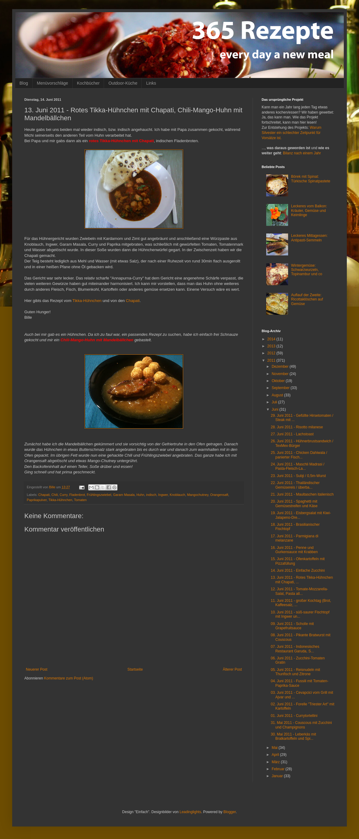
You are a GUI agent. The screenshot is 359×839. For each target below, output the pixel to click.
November (281, 374)
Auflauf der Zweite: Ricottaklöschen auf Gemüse (307, 299)
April (276, 755)
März (276, 762)
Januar (278, 776)
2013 (272, 346)
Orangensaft (219, 495)
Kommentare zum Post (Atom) (68, 678)
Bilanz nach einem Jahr (302, 153)
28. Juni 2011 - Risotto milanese (297, 427)
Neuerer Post (36, 669)
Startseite (135, 669)
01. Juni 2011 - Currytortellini (294, 716)
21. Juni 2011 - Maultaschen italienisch (302, 494)
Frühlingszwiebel (99, 495)
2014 (272, 339)
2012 (272, 353)
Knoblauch (177, 495)
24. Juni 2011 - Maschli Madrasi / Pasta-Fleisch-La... (297, 466)
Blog (23, 83)
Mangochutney (197, 495)
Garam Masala (124, 495)
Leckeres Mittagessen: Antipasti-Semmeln (309, 237)
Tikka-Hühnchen (87, 300)
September (281, 388)
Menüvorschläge (52, 83)
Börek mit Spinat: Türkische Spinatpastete (310, 178)
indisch (151, 495)
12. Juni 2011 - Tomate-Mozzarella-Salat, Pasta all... (299, 591)
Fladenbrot (77, 495)
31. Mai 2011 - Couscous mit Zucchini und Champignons (301, 725)
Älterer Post (232, 669)
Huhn (141, 495)
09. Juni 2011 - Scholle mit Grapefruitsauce (292, 626)
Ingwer (163, 495)
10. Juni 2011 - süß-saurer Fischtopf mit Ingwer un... (300, 614)
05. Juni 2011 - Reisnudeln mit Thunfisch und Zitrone (295, 672)
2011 (272, 360)
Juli (275, 402)
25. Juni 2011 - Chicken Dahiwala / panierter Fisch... (299, 455)
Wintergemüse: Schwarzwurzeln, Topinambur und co (306, 269)
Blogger (229, 812)
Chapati (133, 300)
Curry (64, 495)
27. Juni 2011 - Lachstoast (292, 434)
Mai (275, 748)
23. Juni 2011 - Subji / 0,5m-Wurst (298, 476)
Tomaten (80, 500)
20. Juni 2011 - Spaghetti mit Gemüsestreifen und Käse (294, 503)
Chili (54, 495)
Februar (278, 769)
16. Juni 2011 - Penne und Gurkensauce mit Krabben (294, 550)
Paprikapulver (37, 500)
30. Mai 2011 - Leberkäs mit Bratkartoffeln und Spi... (293, 736)
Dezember (281, 366)
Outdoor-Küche (122, 83)
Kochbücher (88, 83)
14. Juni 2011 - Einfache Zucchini (298, 570)
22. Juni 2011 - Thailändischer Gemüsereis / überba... (295, 485)
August (278, 395)
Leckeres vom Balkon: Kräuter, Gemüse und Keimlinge (309, 210)
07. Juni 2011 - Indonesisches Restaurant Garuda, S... (295, 648)
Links (151, 83)
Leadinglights (190, 812)
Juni (275, 409)
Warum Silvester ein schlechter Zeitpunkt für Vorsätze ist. (291, 132)
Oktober (279, 381)
